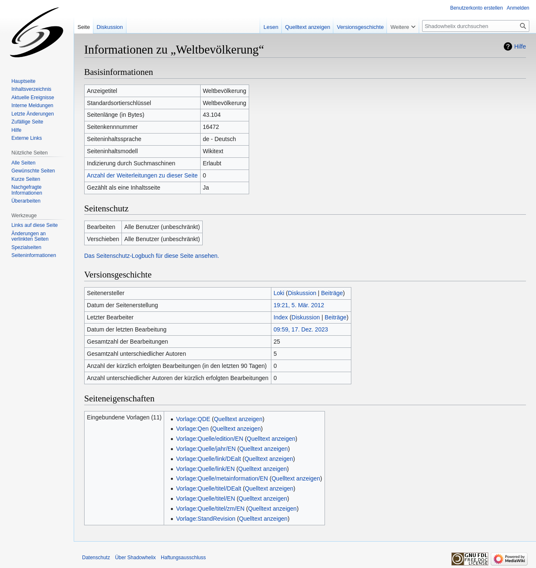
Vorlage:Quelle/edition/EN (209, 438)
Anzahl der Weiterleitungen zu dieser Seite (142, 175)
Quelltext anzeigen (238, 419)
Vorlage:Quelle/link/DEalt (208, 458)
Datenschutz (96, 557)
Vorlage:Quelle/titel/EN (205, 498)
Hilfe (520, 46)
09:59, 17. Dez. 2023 (300, 329)
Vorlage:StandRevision (205, 518)
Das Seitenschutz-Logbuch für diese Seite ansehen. (151, 255)
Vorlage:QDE (193, 419)
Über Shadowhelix (135, 557)
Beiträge (332, 293)
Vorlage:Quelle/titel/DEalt (208, 488)
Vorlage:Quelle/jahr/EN (205, 448)
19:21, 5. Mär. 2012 (298, 305)
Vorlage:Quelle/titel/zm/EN (210, 508)
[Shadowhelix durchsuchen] (475, 26)
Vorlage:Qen (192, 428)
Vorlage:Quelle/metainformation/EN (222, 478)
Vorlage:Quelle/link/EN (205, 468)
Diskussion (302, 293)
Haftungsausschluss (183, 557)
